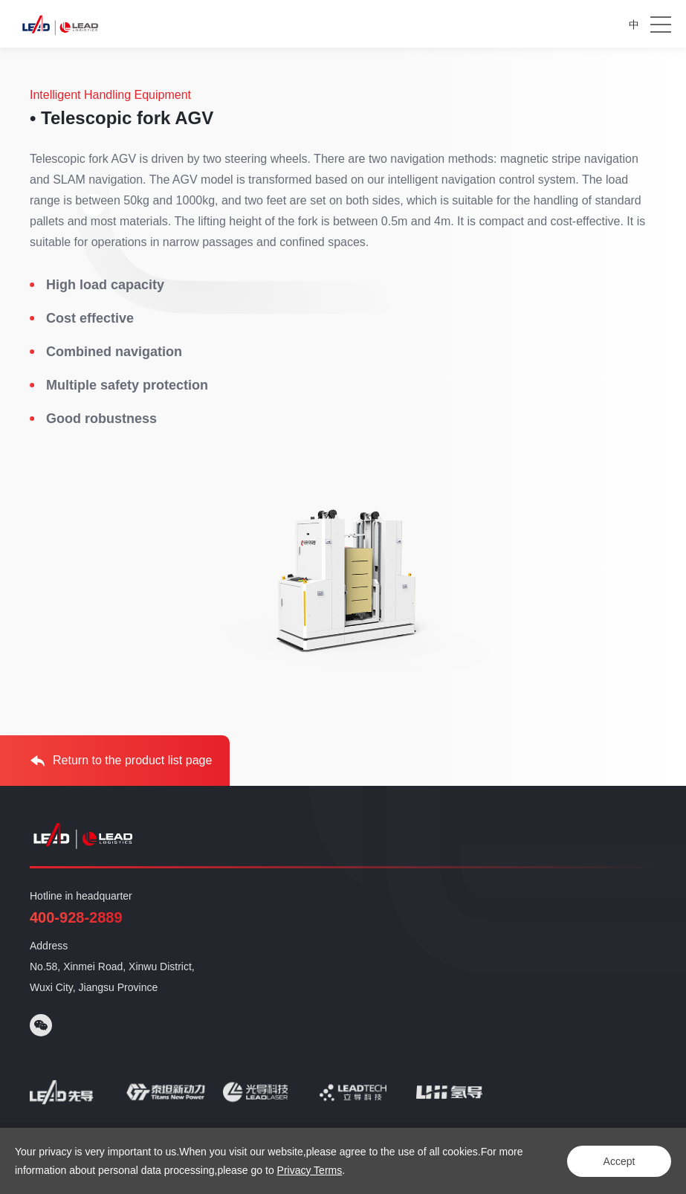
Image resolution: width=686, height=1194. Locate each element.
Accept (619, 1161)
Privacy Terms (310, 1170)
